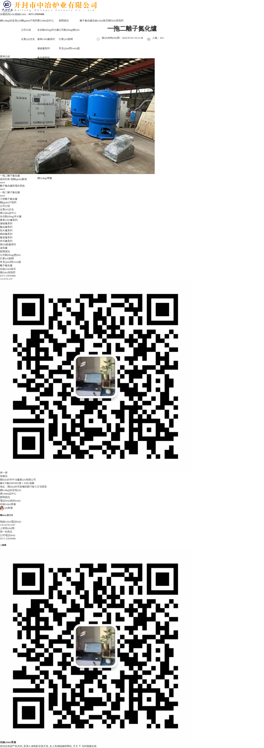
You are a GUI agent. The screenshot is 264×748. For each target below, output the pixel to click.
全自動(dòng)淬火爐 (48, 29)
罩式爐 (41, 122)
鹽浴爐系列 (43, 150)
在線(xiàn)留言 (100, 20)
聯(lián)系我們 (115, 20)
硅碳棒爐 (42, 141)
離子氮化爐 (86, 20)
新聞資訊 (64, 20)
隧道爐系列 (43, 85)
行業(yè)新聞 (7, 258)
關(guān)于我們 (29, 20)
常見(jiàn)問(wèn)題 (69, 48)
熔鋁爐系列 (43, 76)
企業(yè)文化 (7, 209)
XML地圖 (29, 483)
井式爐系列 (43, 94)
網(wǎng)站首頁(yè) (10, 20)
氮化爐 (16, 175)
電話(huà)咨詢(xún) (10, 500)
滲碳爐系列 (43, 48)
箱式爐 (41, 168)
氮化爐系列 (43, 57)
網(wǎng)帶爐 (44, 178)
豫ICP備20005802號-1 (11, 483)
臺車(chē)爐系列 (9, 220)
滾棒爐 (41, 131)
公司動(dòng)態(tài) (69, 29)
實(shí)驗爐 (43, 159)
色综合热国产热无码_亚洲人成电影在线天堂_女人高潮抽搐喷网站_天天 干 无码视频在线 (48, 746)
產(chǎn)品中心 (45, 20)
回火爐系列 (43, 66)
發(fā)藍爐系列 (45, 104)
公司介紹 (26, 29)
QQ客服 (6, 507)
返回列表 (5, 179)
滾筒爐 (41, 113)
